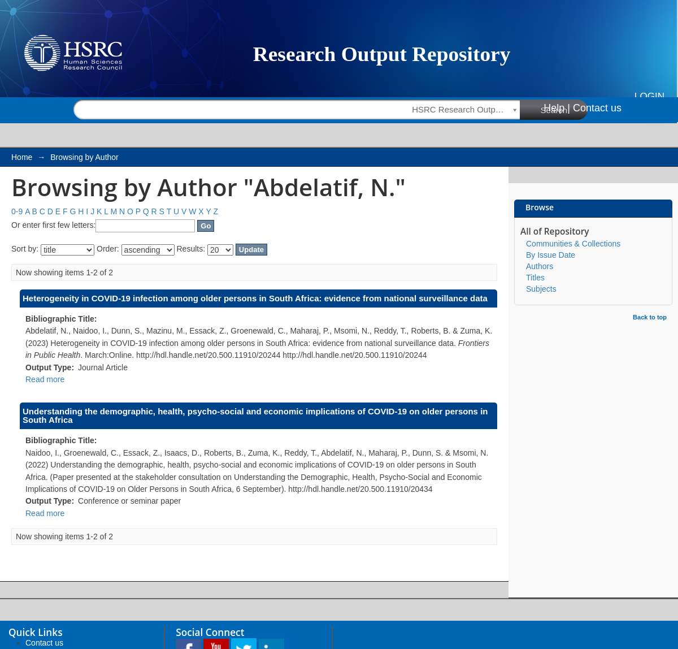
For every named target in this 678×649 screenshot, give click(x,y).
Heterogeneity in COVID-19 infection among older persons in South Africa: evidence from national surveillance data (255, 298)
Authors (539, 266)
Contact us (597, 108)
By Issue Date (550, 254)
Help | (557, 108)
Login (649, 96)
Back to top (650, 317)
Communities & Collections (573, 243)
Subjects (541, 288)
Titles (535, 277)
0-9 (17, 211)
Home (21, 157)
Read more (44, 379)
